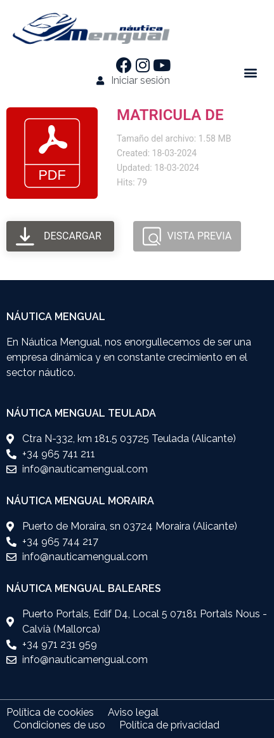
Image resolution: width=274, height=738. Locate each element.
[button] (250, 72)
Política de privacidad (169, 725)
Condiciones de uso (59, 725)
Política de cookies (50, 712)
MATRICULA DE (170, 115)
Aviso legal (133, 712)
